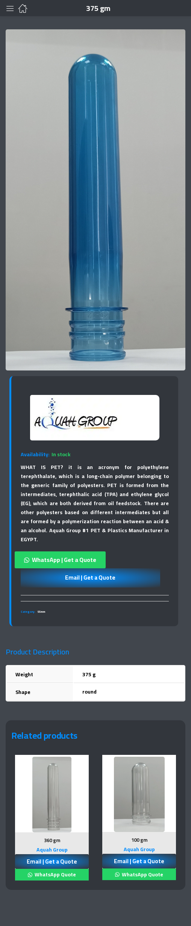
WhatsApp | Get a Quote (64, 559)
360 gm (52, 840)
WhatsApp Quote (54, 874)
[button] (95, 559)
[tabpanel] (52, 820)
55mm (41, 612)
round (89, 692)
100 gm (139, 840)
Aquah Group (52, 850)
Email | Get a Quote (90, 577)
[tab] (95, 598)
